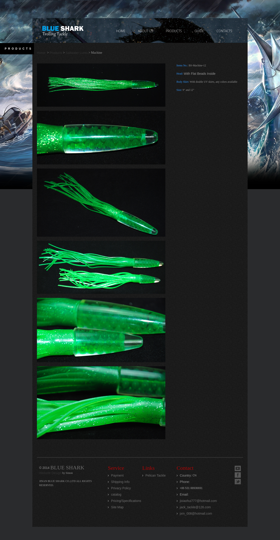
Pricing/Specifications (126, 501)
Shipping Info (120, 482)
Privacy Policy (121, 488)
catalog (116, 494)
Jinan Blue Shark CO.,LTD (62, 30)
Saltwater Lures (77, 53)
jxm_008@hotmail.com (196, 513)
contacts (224, 31)
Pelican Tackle (155, 475)
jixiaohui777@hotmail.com (198, 501)
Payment (117, 475)
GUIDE (199, 31)
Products (56, 53)
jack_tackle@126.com (195, 507)
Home (41, 53)
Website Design (50, 473)
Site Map (117, 507)
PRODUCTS (174, 31)
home (121, 31)
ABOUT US (145, 31)
